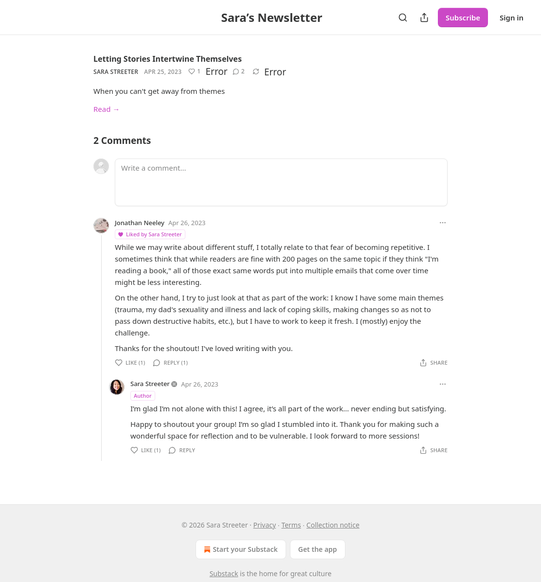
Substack (224, 573)
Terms (291, 524)
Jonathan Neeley (139, 222)
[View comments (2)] (239, 71)
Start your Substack (239, 549)
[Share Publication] (424, 17)
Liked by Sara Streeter (149, 234)
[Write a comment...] (281, 182)
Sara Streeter (115, 72)
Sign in (511, 17)
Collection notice (333, 524)
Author (143, 395)
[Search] (403, 17)
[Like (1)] (194, 71)
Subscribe (463, 17)
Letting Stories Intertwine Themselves (167, 58)
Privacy (264, 524)
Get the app (317, 549)
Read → (106, 109)
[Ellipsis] (443, 222)
